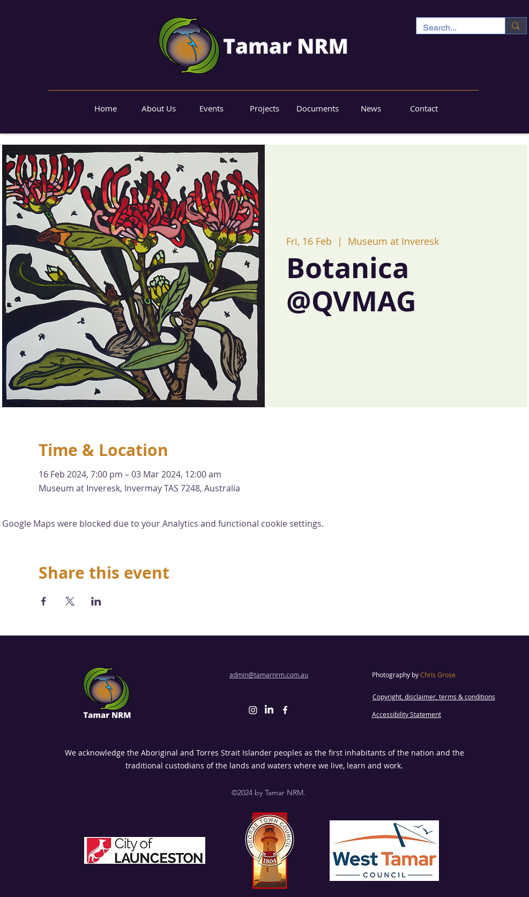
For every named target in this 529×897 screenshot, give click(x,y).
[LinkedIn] (269, 710)
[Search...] (453, 28)
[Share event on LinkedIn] (96, 601)
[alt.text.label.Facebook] (285, 710)
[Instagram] (253, 710)
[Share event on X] (70, 601)
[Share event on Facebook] (44, 601)
